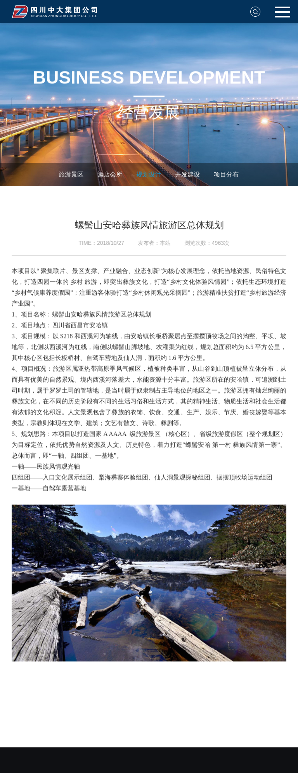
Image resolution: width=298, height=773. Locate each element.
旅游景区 (69, 174)
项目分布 (224, 174)
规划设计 (147, 174)
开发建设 (185, 174)
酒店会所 (108, 174)
